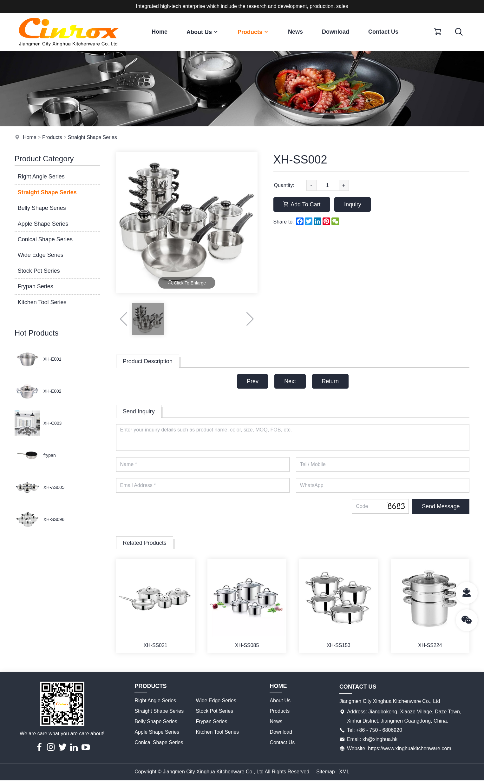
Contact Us (383, 32)
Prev (252, 381)
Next (290, 381)
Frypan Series (35, 286)
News (295, 32)
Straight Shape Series (93, 137)
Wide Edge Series (40, 255)
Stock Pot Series (39, 271)
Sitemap (325, 772)
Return (330, 381)
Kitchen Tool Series (42, 302)
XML (344, 772)
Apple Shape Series (43, 224)
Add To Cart (302, 204)
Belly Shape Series (42, 208)
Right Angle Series (41, 176)
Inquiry (353, 204)
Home (159, 32)
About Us (202, 32)
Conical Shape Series (45, 239)
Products (253, 32)
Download (335, 32)
